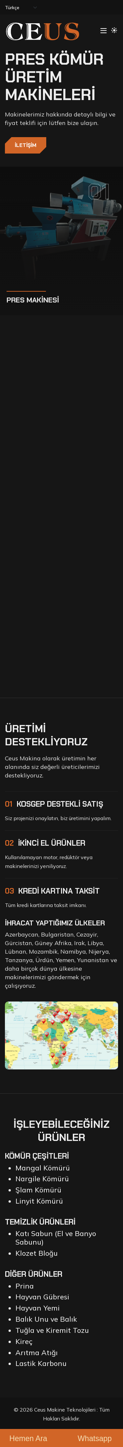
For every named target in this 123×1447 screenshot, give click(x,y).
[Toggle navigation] (103, 31)
